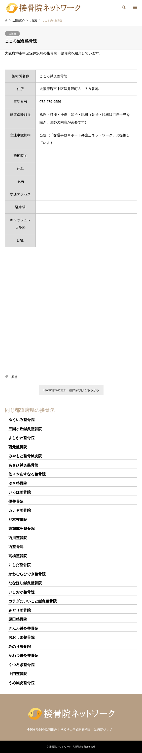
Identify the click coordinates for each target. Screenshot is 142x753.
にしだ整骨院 (19, 565)
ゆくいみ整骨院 (21, 420)
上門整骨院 (17, 673)
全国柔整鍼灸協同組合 (42, 729)
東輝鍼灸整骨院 (21, 528)
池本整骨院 (17, 519)
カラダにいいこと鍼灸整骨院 (32, 601)
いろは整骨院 (19, 492)
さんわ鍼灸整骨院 (23, 628)
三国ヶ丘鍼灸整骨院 (25, 429)
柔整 (14, 377)
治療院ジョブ (103, 729)
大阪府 (12, 33)
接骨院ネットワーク (60, 746)
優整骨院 (15, 501)
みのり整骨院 (19, 646)
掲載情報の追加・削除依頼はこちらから (71, 390)
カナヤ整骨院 (19, 510)
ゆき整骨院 (17, 483)
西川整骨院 (17, 538)
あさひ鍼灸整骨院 (23, 465)
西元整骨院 (17, 447)
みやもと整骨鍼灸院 (25, 456)
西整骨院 (15, 546)
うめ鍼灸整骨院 (21, 683)
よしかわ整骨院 (21, 438)
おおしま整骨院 (21, 637)
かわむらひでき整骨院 (27, 574)
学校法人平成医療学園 (75, 729)
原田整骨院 (17, 619)
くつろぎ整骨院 (21, 665)
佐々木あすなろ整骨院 (27, 474)
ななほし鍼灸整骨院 (25, 583)
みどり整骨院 (19, 610)
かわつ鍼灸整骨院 (23, 655)
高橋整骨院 (17, 556)
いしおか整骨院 (21, 592)
